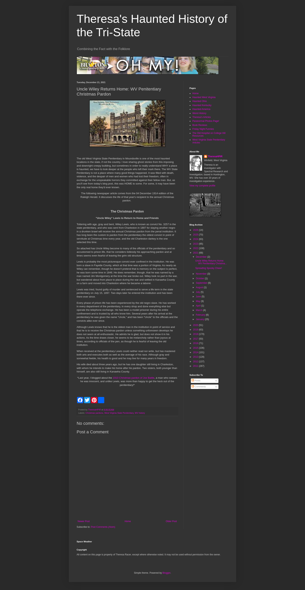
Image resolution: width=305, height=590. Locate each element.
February (201, 314)
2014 (196, 352)
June (199, 296)
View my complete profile (202, 185)
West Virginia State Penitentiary (119, 413)
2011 (196, 366)
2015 (196, 348)
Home (128, 521)
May (198, 301)
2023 (196, 243)
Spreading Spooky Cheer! (208, 268)
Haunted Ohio (199, 101)
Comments (199, 386)
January (200, 319)
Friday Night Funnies (203, 129)
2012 (196, 361)
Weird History (199, 113)
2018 (196, 334)
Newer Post (84, 521)
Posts (196, 380)
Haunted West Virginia (204, 97)
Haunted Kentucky (201, 105)
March (199, 310)
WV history (140, 413)
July (198, 292)
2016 (196, 343)
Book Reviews (199, 125)
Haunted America (201, 109)
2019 (196, 329)
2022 (196, 248)
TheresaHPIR (215, 156)
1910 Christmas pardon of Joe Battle (133, 377)
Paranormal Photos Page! (205, 121)
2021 (196, 252)
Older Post (171, 521)
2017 (196, 338)
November (201, 273)
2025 (196, 234)
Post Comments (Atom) (103, 527)
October (200, 278)
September (202, 283)
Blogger (166, 573)
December (201, 256)
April (198, 305)
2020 (196, 325)
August (200, 287)
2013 (196, 357)
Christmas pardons (94, 413)
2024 (196, 239)
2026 (196, 230)
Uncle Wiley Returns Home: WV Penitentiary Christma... (211, 262)
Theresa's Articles (201, 117)
